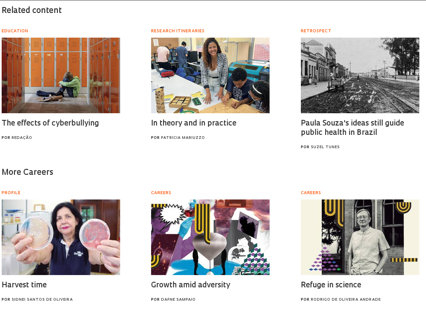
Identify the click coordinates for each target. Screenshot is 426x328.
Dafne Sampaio (178, 300)
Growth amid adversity (190, 285)
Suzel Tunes (325, 147)
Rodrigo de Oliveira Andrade (346, 300)
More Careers (27, 173)
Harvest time (24, 285)
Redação (22, 138)
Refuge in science (331, 285)
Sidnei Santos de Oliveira (42, 300)
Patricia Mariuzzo (183, 138)
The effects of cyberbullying (50, 124)
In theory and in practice (193, 124)
